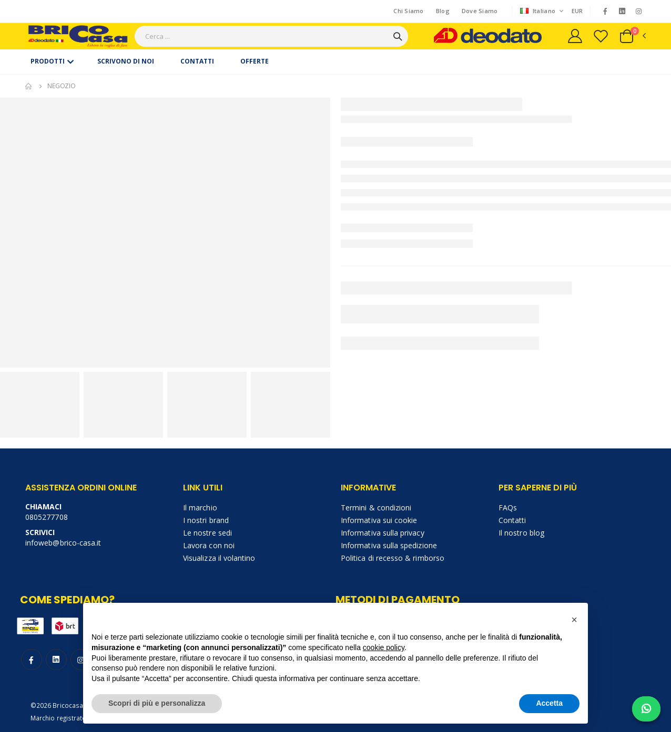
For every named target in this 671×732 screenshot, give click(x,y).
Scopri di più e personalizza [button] (156, 703)
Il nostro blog (521, 533)
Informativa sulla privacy (382, 533)
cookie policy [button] (383, 647)
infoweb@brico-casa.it (63, 543)
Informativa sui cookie (379, 520)
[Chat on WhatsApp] (646, 708)
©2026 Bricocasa (56, 705)
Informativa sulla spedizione (389, 545)
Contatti (512, 520)
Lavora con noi (209, 545)
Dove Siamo (480, 11)
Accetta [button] (549, 703)
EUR (577, 11)
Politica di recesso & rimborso (392, 558)
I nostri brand (206, 520)
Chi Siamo (408, 11)
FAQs (508, 508)
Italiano (538, 11)
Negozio (61, 85)
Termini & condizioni (376, 508)
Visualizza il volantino (219, 558)
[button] (632, 36)
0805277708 (46, 517)
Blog (443, 11)
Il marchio (200, 508)
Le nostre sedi (207, 533)
